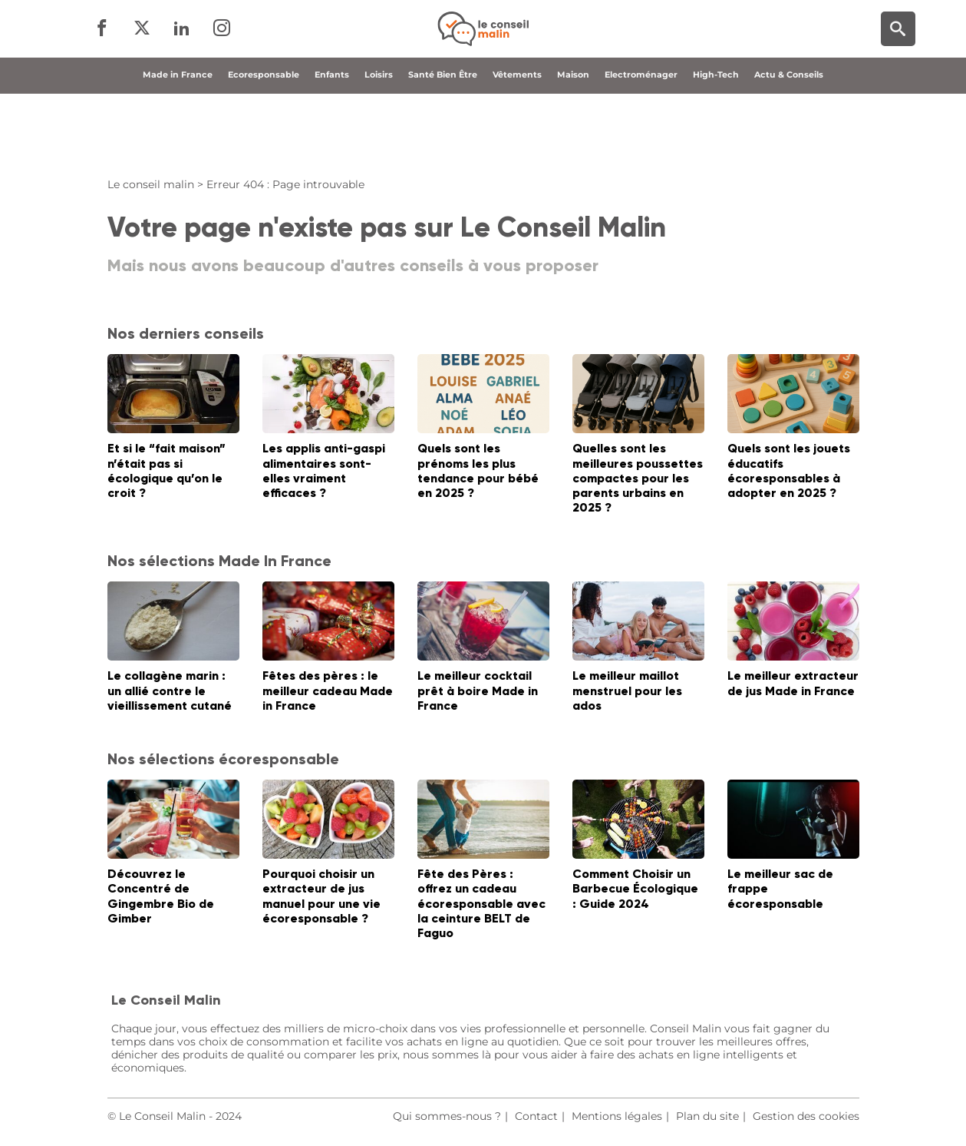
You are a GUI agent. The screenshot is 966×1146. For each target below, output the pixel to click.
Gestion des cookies (806, 1116)
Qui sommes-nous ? (447, 1116)
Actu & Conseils (788, 140)
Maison (573, 140)
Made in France (178, 140)
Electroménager (641, 140)
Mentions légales (617, 1116)
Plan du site (707, 1116)
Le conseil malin (150, 184)
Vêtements (517, 140)
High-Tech (716, 140)
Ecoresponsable (263, 140)
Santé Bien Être (442, 140)
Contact (536, 1116)
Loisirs (378, 140)
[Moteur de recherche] (898, 62)
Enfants (332, 140)
